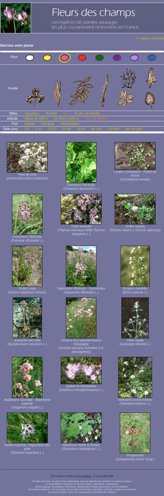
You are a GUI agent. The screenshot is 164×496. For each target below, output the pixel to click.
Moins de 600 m (36, 119)
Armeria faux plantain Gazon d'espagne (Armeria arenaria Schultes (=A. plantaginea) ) (81, 344)
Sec (65, 113)
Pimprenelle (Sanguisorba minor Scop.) (135, 455)
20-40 (66, 129)
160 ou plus (133, 129)
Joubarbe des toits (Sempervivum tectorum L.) (27, 340)
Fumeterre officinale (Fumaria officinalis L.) (27, 237)
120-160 (113, 129)
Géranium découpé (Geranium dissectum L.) (81, 185)
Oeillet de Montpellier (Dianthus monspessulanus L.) (81, 386)
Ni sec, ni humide (86, 113)
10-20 (52, 129)
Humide (51, 113)
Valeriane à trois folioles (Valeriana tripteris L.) (135, 400)
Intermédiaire (70, 124)
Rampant (47, 124)
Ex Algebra (84, 476)
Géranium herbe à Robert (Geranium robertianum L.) (81, 445)
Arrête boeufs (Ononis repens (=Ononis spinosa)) (135, 226)
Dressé (30, 124)
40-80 (81, 129)
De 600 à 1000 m (66, 119)
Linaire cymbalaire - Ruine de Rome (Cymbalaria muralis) (135, 174)
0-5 (27, 129)
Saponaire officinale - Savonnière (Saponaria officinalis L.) (81, 289)
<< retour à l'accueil (149, 38)
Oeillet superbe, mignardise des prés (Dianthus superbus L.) (27, 447)
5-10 (38, 129)
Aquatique (32, 113)
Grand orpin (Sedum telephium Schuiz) (27, 289)
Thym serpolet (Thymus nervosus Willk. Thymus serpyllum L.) (81, 228)
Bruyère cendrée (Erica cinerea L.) (135, 289)
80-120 (96, 129)
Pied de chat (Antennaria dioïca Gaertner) (27, 175)
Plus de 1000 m (96, 119)
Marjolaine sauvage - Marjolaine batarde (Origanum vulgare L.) (27, 402)
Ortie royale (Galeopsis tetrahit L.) (135, 340)
